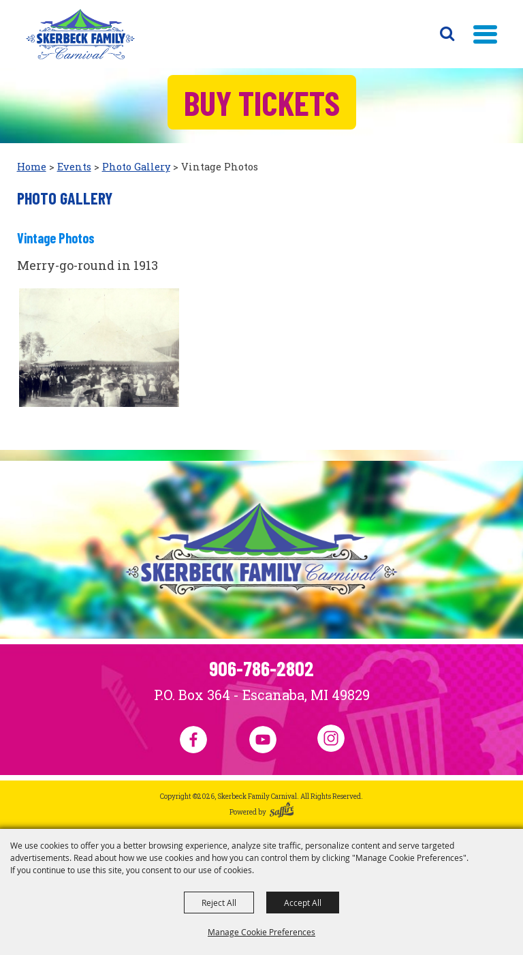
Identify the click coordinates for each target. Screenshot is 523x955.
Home (31, 166)
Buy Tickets (262, 102)
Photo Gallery (136, 166)
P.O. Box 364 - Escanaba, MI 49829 (262, 694)
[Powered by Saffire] (282, 812)
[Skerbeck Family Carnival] (80, 34)
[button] (485, 34)
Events (74, 166)
